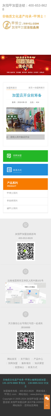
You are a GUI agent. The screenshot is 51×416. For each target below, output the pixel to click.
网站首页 (12, 359)
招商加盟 (13, 363)
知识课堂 (39, 363)
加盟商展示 (38, 92)
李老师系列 (13, 197)
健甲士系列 (13, 204)
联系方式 (43, 33)
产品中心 (38, 359)
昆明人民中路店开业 (20, 138)
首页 (30, 92)
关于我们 (25, 359)
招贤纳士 (19, 367)
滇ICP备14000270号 (37, 402)
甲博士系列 (13, 190)
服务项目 (26, 363)
